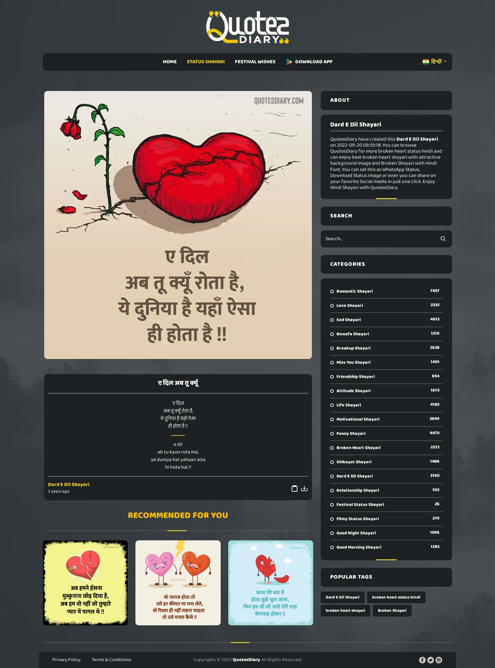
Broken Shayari (392, 610)
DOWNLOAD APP (309, 62)
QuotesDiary (246, 660)
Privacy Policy (66, 660)
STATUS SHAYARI (206, 62)
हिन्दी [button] (433, 62)
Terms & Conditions (111, 660)
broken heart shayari (345, 610)
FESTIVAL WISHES (255, 62)
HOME (170, 62)
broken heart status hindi (396, 597)
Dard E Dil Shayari (69, 485)
